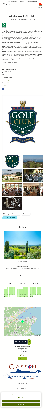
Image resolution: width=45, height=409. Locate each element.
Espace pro (22, 1)
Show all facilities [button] (9, 217)
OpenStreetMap (34, 335)
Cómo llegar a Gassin (12, 1)
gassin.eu (6, 85)
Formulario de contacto (32, 1)
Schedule (22, 358)
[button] (40, 302)
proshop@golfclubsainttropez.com (11, 80)
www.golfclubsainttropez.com (10, 82)
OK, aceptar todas (21, 404)
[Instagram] (24, 355)
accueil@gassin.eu (22, 353)
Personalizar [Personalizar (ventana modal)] (21, 397)
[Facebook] (21, 355)
